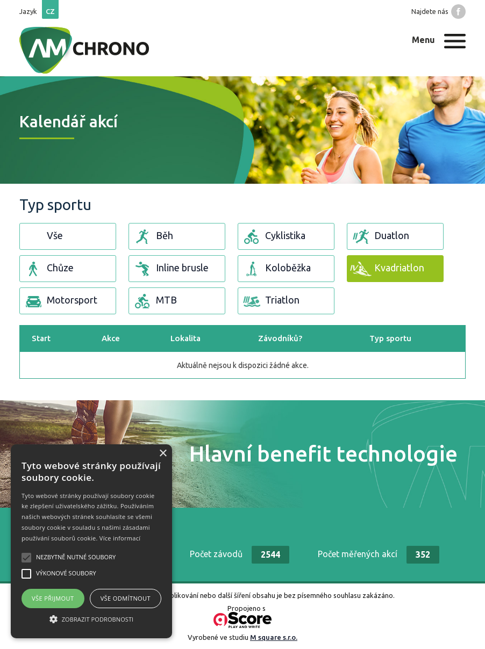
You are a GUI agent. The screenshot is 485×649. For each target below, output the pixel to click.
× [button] (163, 454)
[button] (91, 619)
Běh (152, 236)
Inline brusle (170, 268)
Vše (43, 236)
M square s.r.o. (273, 637)
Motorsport (60, 301)
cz (50, 11)
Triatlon (270, 301)
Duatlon (379, 236)
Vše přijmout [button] (53, 598)
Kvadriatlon (387, 268)
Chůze (48, 268)
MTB (154, 301)
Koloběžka (276, 268)
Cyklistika (273, 236)
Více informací (120, 538)
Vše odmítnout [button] (126, 598)
